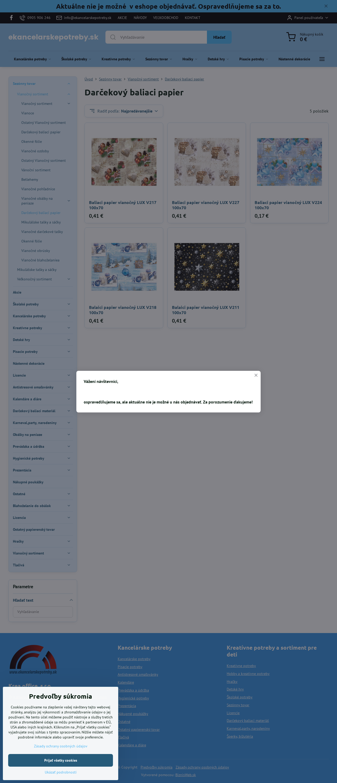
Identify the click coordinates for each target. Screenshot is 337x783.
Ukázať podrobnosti (61, 776)
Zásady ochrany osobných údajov (60, 750)
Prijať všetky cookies (60, 764)
